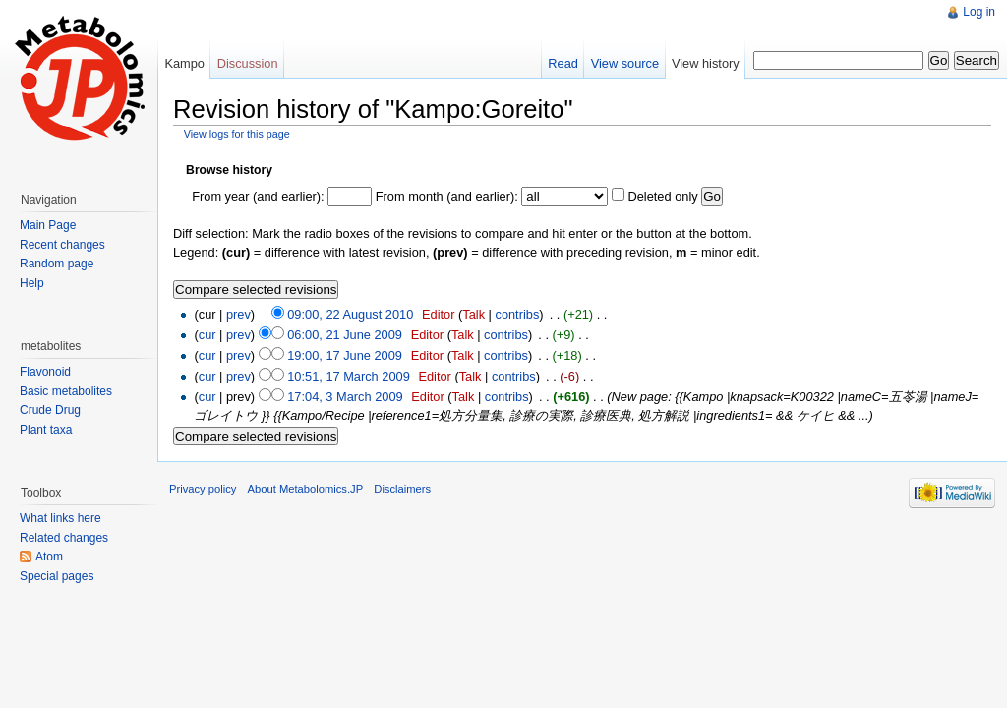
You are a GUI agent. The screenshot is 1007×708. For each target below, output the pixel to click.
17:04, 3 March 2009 (344, 396)
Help (32, 283)
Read (563, 63)
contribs (517, 314)
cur (207, 334)
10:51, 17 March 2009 (348, 376)
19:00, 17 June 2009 (344, 355)
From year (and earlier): (258, 196)
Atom (49, 556)
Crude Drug (50, 410)
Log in (979, 12)
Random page (56, 263)
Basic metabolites (66, 391)
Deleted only (662, 196)
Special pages (56, 576)
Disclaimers (402, 489)
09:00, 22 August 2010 (350, 314)
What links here (60, 518)
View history (706, 63)
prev (238, 314)
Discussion (247, 63)
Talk (473, 314)
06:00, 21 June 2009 (344, 334)
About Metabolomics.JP (306, 489)
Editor (438, 314)
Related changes (64, 538)
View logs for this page (237, 134)
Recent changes (62, 245)
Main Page (48, 225)
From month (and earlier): (447, 196)
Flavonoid (45, 372)
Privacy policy (202, 489)
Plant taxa (46, 430)
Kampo (184, 63)
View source (625, 63)
